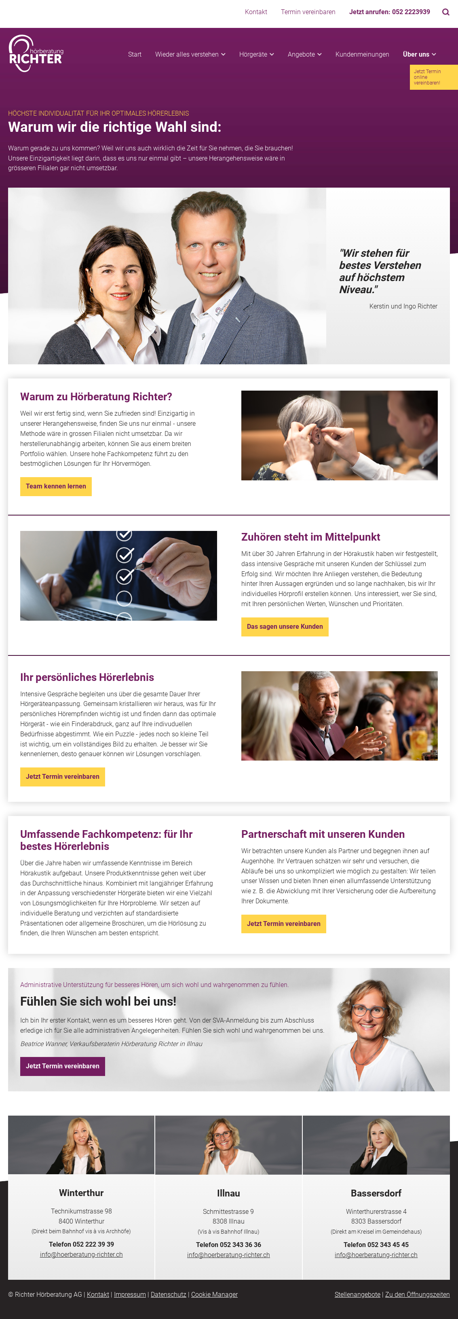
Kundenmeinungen (362, 54)
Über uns (416, 54)
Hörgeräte (253, 54)
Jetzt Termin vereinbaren (62, 776)
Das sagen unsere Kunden (285, 626)
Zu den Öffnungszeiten (417, 1294)
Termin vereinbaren (308, 12)
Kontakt (256, 12)
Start (134, 54)
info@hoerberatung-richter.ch (81, 1254)
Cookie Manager (214, 1294)
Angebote (301, 54)
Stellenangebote (357, 1294)
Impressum (130, 1294)
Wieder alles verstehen (187, 54)
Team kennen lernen (56, 486)
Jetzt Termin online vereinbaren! (427, 77)
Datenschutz (168, 1294)
